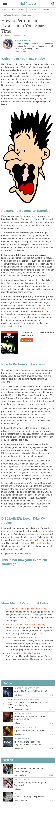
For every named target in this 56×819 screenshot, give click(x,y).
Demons (14, 235)
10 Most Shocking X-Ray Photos (29, 796)
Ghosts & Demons (22, 713)
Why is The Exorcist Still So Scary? (30, 691)
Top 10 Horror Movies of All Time (29, 730)
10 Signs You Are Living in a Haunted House (26, 609)
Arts (4, 9)
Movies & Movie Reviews (25, 727)
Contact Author (20, 51)
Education (44, 9)
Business (32, 9)
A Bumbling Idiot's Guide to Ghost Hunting (25, 624)
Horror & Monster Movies (26, 688)
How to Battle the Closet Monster (21, 637)
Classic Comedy (21, 779)
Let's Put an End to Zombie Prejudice (23, 653)
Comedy (17, 765)
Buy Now (26, 340)
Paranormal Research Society (35, 543)
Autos (12, 9)
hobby (39, 98)
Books (21, 9)
